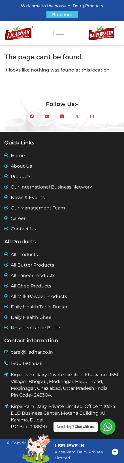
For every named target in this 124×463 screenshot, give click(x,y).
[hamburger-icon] (60, 33)
